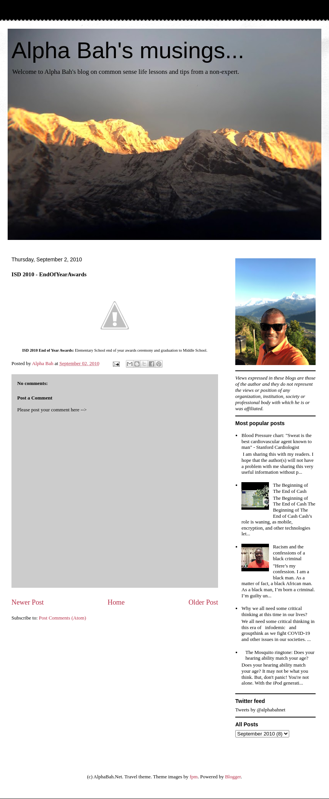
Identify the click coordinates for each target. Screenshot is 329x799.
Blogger (233, 776)
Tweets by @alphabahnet (260, 710)
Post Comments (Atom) (62, 618)
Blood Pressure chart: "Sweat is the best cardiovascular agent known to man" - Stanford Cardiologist (276, 441)
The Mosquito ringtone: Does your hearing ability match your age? (279, 655)
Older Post (203, 602)
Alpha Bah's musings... (127, 50)
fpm (194, 776)
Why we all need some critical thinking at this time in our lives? (274, 611)
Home (115, 602)
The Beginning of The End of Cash (290, 488)
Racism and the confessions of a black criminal (289, 552)
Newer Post (27, 602)
